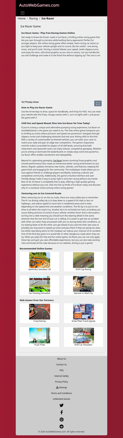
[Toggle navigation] (22, 12)
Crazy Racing (40, 321)
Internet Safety (61, 376)
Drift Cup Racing (83, 269)
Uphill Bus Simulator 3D (39, 269)
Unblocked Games (61, 399)
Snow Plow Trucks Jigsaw (83, 321)
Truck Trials (39, 344)
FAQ (62, 370)
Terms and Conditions (61, 393)
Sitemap (61, 387)
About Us (61, 358)
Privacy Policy (61, 381)
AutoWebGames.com (39, 5)
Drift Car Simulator (83, 344)
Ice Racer (57, 160)
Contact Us (61, 364)
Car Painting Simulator (39, 293)
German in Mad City (83, 293)
